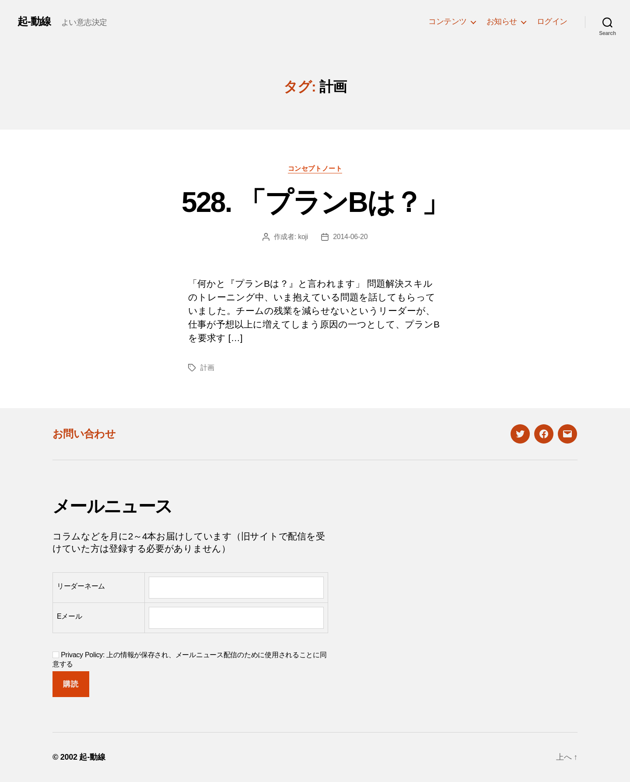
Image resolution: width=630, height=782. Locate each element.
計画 (207, 367)
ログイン (552, 21)
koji (303, 236)
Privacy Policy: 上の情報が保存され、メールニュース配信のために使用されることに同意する (189, 659)
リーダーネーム (81, 586)
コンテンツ (447, 21)
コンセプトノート (315, 168)
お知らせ (501, 21)
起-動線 (34, 21)
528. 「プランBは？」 (315, 202)
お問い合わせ (84, 434)
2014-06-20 (350, 236)
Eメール (69, 616)
